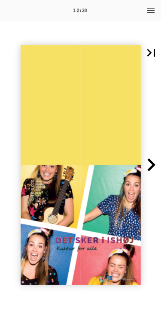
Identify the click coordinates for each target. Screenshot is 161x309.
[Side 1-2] (79, 10)
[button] (151, 165)
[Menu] (150, 10)
